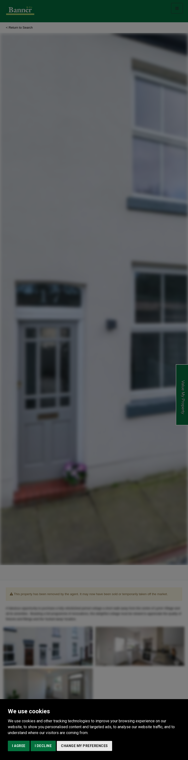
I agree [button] (18, 746)
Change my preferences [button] (84, 746)
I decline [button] (43, 746)
